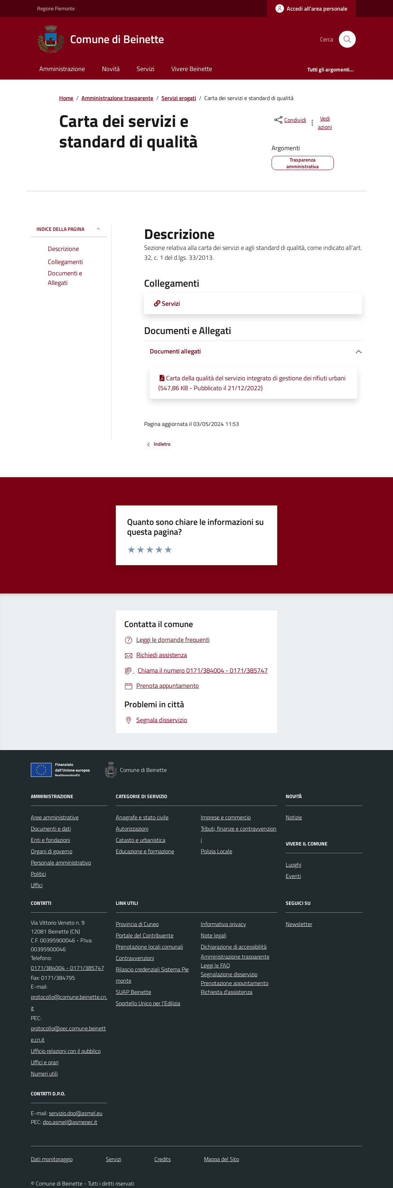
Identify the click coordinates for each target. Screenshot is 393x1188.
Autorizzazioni (132, 828)
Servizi (145, 69)
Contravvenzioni (135, 958)
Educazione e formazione (145, 851)
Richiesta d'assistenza (226, 992)
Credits (162, 1159)
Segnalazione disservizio (229, 974)
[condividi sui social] (290, 119)
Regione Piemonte (56, 8)
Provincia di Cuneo (137, 924)
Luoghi (293, 864)
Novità (111, 69)
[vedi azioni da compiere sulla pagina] (321, 122)
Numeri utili (44, 1073)
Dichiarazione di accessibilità (234, 946)
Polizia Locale (216, 851)
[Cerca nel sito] (344, 39)
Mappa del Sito (221, 1159)
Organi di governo (51, 851)
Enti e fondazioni (50, 840)
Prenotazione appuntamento (234, 983)
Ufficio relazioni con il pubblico (66, 1051)
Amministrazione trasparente (117, 98)
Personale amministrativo (61, 862)
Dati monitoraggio (52, 1159)
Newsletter (299, 924)
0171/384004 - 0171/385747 (67, 968)
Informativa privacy (223, 924)
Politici (38, 874)
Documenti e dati (51, 828)
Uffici (36, 885)
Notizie (294, 817)
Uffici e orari (44, 1062)
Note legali (213, 935)
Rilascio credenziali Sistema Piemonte (152, 975)
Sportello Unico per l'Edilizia (148, 1003)
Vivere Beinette (191, 69)
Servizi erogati (178, 98)
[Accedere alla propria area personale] (311, 8)
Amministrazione (62, 69)
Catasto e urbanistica (140, 840)
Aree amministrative (55, 817)
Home (66, 98)
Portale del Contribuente (144, 935)
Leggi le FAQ (215, 965)
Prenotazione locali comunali (149, 946)
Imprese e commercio (226, 817)
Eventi (293, 876)
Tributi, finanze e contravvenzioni (239, 834)
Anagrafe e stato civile (142, 817)
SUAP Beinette (133, 992)
